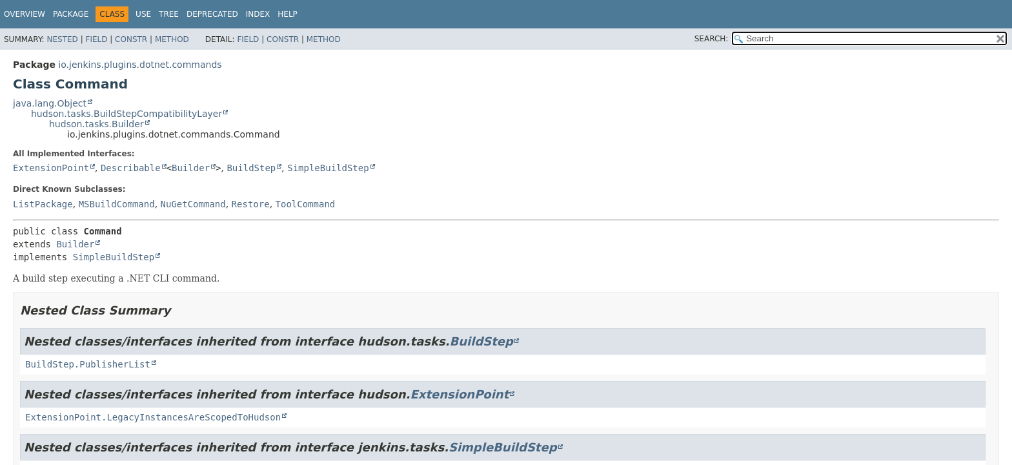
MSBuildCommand (117, 204)
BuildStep (251, 168)
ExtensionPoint (51, 168)
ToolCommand (306, 204)
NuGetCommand (193, 204)
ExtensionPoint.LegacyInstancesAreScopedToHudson (153, 417)
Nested (61, 39)
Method (172, 39)
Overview (24, 14)
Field (96, 39)
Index (258, 14)
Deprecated (212, 14)
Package (70, 14)
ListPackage (43, 204)
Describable (131, 168)
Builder (191, 168)
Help (288, 14)
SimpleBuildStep (328, 168)
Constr (131, 39)
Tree (169, 14)
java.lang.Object (49, 103)
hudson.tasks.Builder (96, 124)
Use (143, 14)
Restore (251, 204)
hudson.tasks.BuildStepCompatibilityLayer (126, 113)
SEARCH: (711, 38)
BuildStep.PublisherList (87, 364)
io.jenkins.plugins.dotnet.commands (139, 64)
